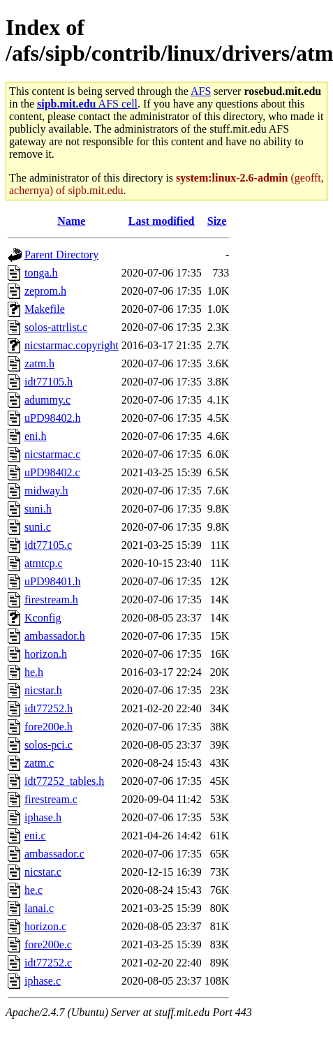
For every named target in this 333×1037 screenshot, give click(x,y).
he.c (33, 890)
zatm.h (39, 363)
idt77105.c (48, 545)
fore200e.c (48, 944)
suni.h (38, 509)
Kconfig (42, 618)
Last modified (161, 221)
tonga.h (41, 273)
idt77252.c (48, 963)
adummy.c (47, 400)
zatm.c (39, 763)
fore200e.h (48, 727)
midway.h (46, 491)
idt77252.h (48, 708)
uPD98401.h (52, 581)
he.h (33, 672)
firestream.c (50, 799)
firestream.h (51, 599)
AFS (201, 91)
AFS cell (87, 104)
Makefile (44, 309)
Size (217, 221)
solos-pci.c (48, 745)
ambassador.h (54, 636)
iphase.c (42, 981)
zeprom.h (45, 291)
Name (71, 221)
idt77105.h (48, 382)
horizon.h (45, 654)
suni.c (37, 527)
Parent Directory (61, 254)
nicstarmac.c (52, 454)
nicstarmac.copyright (71, 345)
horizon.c (45, 926)
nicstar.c (42, 872)
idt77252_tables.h (64, 781)
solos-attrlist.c (55, 327)
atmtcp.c (43, 563)
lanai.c (39, 908)
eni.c (35, 835)
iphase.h (42, 817)
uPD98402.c (52, 472)
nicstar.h (43, 690)
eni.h (35, 436)
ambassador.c (54, 854)
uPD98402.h (52, 418)
